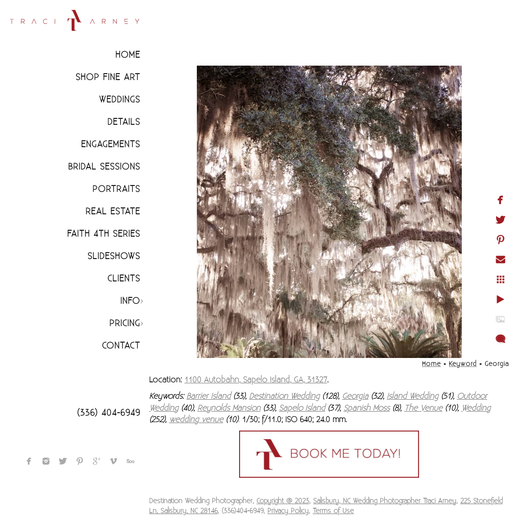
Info (130, 301)
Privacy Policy (288, 511)
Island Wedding (412, 396)
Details (123, 122)
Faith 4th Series (103, 234)
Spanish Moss (366, 408)
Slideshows (113, 256)
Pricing (124, 323)
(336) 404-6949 (108, 413)
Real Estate (112, 211)
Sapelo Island (302, 408)
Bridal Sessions (104, 167)
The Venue (423, 408)
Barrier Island (208, 396)
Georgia (355, 396)
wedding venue (196, 420)
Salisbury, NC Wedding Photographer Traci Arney (384, 501)
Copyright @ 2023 (282, 501)
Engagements (110, 144)
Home (127, 55)
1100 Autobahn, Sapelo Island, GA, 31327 (255, 380)
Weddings (119, 99)
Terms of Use (333, 511)
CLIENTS (123, 278)
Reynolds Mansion (228, 408)
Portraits (116, 189)
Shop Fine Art (108, 77)
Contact (121, 346)
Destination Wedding (284, 396)
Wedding (476, 408)
